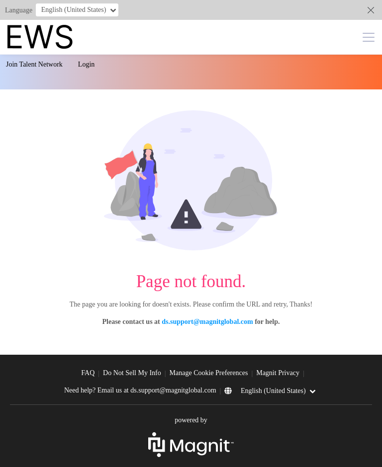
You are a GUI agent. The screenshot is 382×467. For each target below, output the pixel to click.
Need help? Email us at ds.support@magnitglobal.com (140, 390)
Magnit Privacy (277, 373)
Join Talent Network (34, 64)
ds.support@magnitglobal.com (207, 321)
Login (86, 64)
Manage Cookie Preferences (209, 373)
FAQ (88, 373)
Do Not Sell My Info (132, 373)
